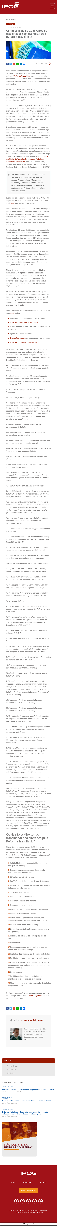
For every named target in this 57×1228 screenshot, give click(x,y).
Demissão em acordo (18, 338)
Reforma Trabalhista (22, 76)
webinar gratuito (35, 998)
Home (8, 19)
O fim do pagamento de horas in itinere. (26, 345)
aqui (12, 203)
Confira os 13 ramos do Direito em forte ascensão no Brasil (26, 1104)
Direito (14, 19)
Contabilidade (12, 1069)
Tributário (10, 1075)
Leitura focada (42, 64)
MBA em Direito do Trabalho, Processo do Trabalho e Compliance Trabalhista (27, 159)
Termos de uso (38, 1215)
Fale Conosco (28, 1193)
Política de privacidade (24, 1215)
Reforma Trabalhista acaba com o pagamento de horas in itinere (28, 1092)
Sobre (13, 1185)
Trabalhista (11, 1072)
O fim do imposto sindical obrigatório (24, 323)
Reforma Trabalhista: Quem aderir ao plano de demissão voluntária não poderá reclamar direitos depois (25, 1116)
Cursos (42, 1185)
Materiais (27, 1185)
